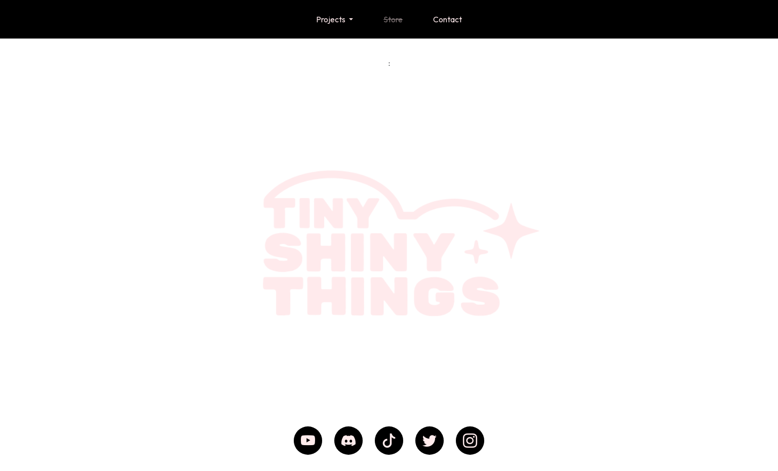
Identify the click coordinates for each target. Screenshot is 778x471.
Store (393, 19)
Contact (447, 19)
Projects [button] (331, 19)
